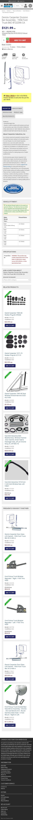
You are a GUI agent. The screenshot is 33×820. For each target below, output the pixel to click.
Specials (3, 799)
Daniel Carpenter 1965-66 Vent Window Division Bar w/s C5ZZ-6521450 (15, 395)
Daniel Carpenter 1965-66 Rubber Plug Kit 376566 (13, 314)
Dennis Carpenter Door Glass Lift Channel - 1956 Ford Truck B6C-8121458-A (15, 666)
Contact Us (21, 1)
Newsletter (3, 813)
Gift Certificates (5, 797)
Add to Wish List (7, 49)
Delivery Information (6, 776)
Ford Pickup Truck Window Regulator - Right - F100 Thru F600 (15, 578)
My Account (4, 807)
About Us (3, 774)
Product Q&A (18, 112)
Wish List (3, 811)
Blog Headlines (5, 800)
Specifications (7, 112)
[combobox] (16, 280)
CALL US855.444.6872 (25, 57)
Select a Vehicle (10, 95)
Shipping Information (6, 769)
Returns (3, 788)
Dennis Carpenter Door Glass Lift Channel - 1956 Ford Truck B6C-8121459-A (15, 536)
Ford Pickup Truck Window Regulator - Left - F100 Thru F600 (14, 622)
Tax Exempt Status (5, 771)
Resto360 (3, 765)
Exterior (9, 11)
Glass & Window (17, 11)
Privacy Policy (4, 778)
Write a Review (21, 47)
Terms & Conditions (6, 780)
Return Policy (4, 767)
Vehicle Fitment (17, 108)
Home (3, 11)
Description (6, 108)
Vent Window (26, 11)
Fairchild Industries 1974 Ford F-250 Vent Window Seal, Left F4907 (15, 484)
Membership (4, 814)
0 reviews (12, 47)
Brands (3, 795)
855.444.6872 (13, 1)
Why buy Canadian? (6, 773)
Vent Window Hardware (8, 12)
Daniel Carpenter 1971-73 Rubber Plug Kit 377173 (13, 354)
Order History (4, 809)
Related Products (8, 116)
